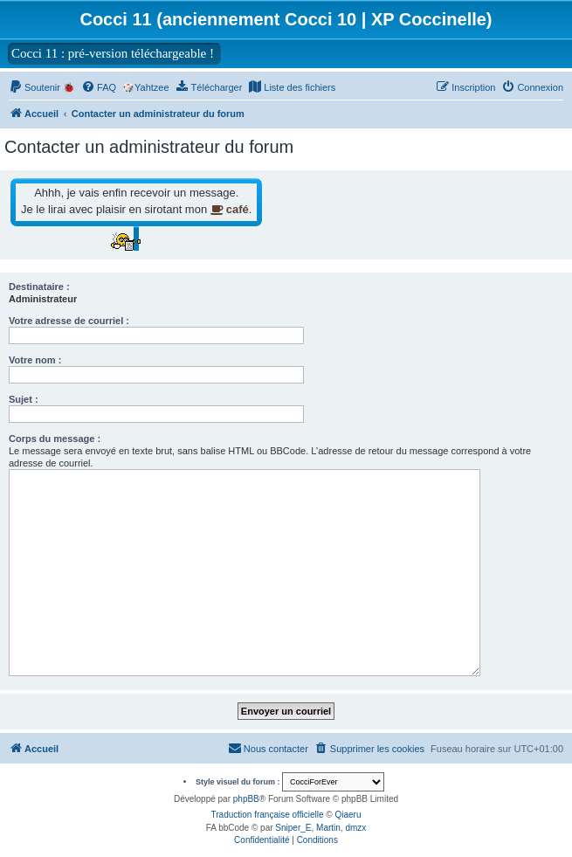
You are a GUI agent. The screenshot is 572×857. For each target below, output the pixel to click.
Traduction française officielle (267, 814)
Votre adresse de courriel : (69, 320)
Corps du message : (54, 438)
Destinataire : (39, 286)
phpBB (246, 799)
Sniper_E (293, 828)
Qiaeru (347, 814)
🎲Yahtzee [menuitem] (145, 87)
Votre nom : (35, 360)
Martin (328, 828)
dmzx (355, 828)
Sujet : (23, 399)
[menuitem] (209, 87)
